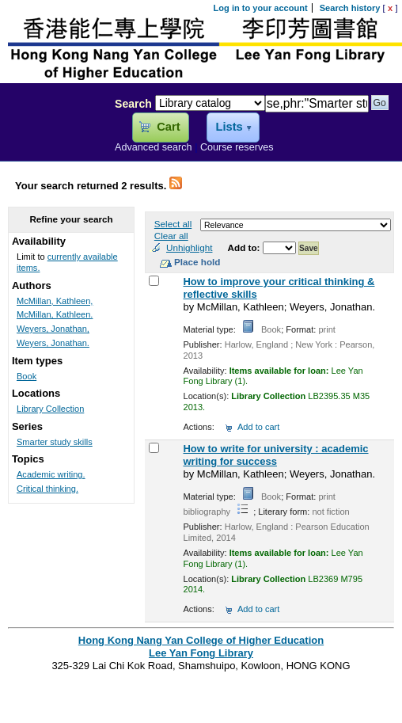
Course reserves (237, 147)
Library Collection (50, 408)
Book (26, 376)
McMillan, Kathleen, (55, 301)
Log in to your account (261, 8)
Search (133, 103)
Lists (228, 126)
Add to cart (258, 427)
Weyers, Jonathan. (53, 343)
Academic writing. (51, 474)
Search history (350, 8)
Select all (173, 224)
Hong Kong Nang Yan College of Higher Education (201, 640)
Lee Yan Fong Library (53, 138)
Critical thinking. (47, 488)
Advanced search (153, 147)
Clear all (171, 235)
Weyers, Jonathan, (53, 328)
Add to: (245, 247)
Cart (168, 126)
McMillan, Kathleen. (55, 314)
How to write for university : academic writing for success (275, 455)
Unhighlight (189, 247)
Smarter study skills (55, 442)
